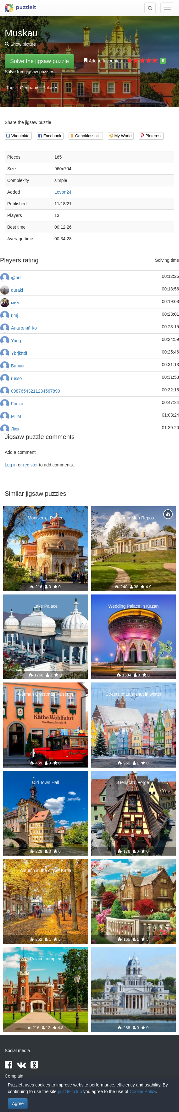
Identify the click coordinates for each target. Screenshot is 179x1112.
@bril (16, 277)
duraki (17, 290)
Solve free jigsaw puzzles (29, 71)
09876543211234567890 (35, 391)
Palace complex (45, 958)
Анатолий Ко (24, 328)
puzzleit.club (70, 1091)
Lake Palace (45, 606)
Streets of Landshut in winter (133, 694)
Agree (18, 1103)
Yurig (16, 340)
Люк (15, 428)
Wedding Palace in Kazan (133, 606)
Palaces (50, 87)
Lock (133, 958)
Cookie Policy (143, 1091)
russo (16, 378)
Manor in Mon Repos (133, 517)
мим (15, 302)
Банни (17, 365)
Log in (11, 464)
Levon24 (62, 192)
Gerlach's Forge (133, 782)
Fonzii (17, 403)
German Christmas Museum (45, 694)
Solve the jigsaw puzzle (39, 61)
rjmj (14, 315)
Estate (133, 870)
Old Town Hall (45, 782)
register (30, 464)
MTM (16, 416)
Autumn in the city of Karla (45, 870)
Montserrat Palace (46, 517)
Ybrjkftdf (19, 353)
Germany (29, 87)
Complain (14, 1076)
